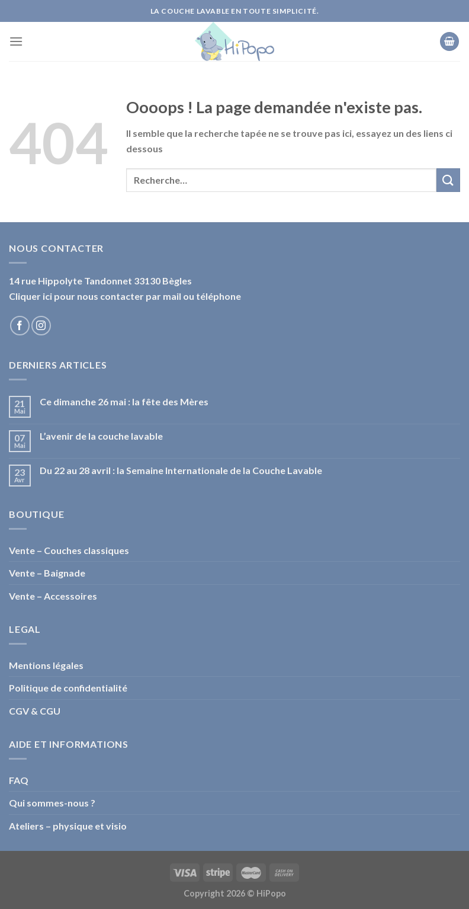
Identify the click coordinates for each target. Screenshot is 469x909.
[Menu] (16, 41)
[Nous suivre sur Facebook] (20, 325)
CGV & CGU (34, 710)
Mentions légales (46, 665)
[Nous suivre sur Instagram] (41, 325)
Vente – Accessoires (53, 595)
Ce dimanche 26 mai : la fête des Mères (124, 401)
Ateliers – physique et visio (68, 825)
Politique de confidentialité (68, 687)
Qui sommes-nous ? (52, 802)
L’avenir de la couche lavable (101, 435)
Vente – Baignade (47, 572)
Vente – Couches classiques (69, 550)
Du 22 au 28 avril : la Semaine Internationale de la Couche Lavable (181, 470)
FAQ (18, 780)
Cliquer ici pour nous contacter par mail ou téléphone (125, 296)
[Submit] (448, 179)
